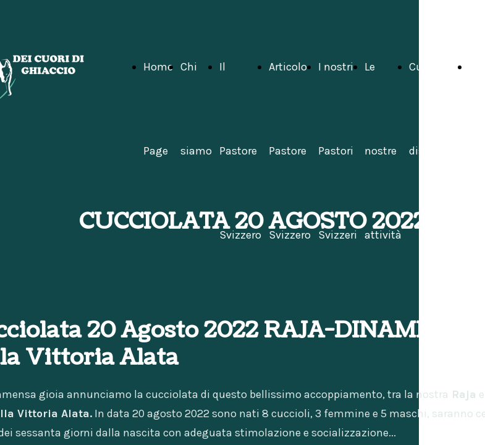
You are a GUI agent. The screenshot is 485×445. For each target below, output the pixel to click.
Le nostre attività (383, 151)
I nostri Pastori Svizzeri (337, 151)
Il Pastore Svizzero (240, 151)
